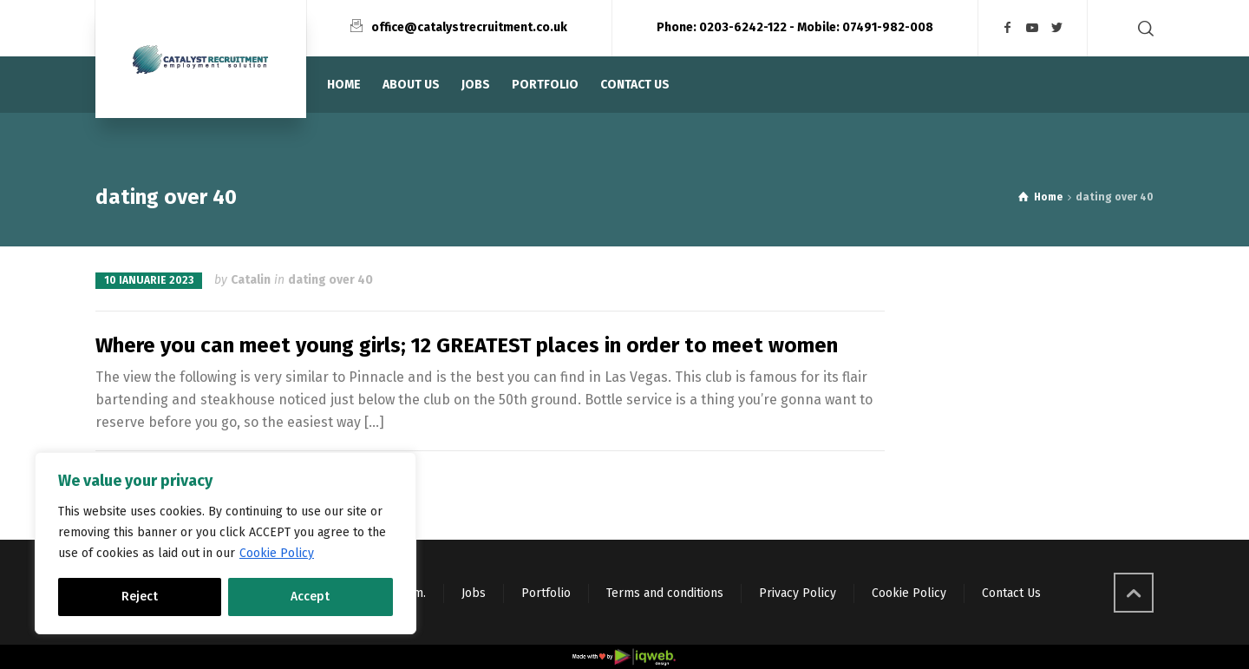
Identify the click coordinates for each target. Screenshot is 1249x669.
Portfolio (546, 593)
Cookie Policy (276, 553)
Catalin (251, 279)
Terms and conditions (664, 593)
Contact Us (1011, 593)
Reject (139, 596)
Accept (310, 596)
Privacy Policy (797, 593)
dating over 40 (330, 279)
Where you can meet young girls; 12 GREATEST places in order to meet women (466, 345)
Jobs (473, 593)
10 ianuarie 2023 (148, 280)
